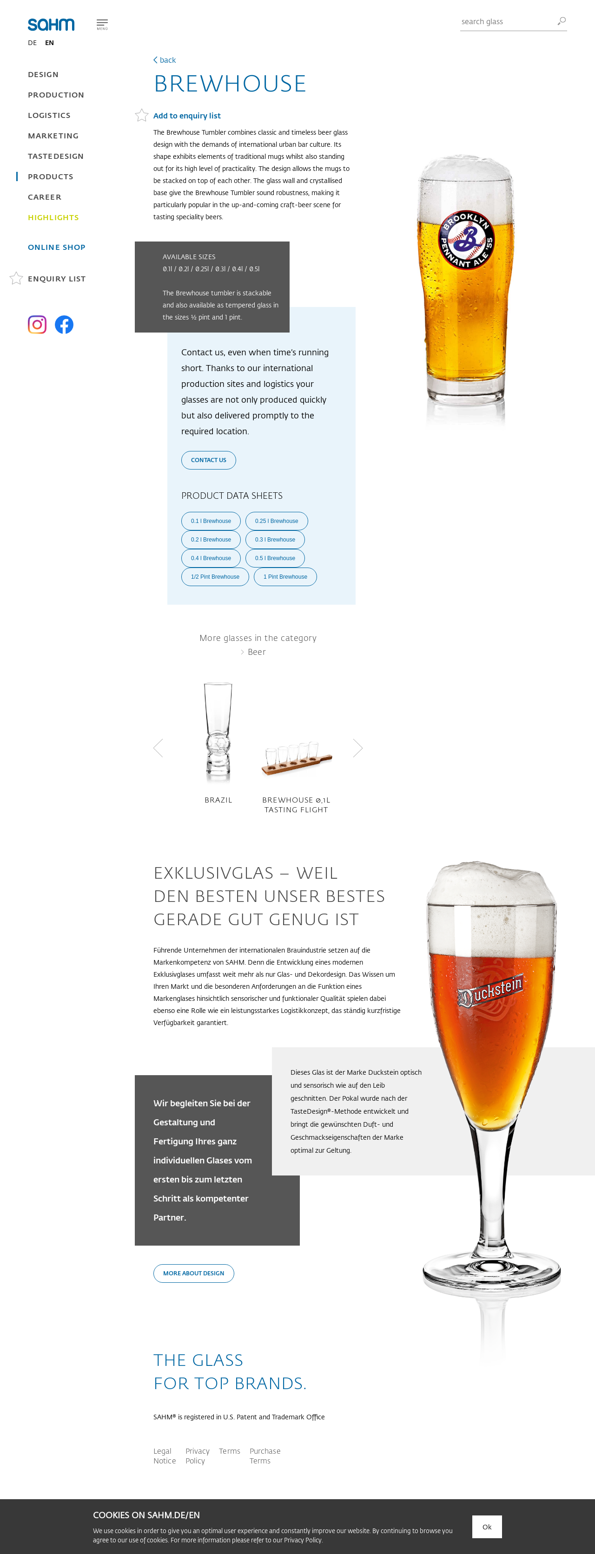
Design (43, 74)
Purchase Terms (265, 1455)
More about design (194, 1273)
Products (50, 176)
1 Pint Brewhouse (285, 577)
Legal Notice (164, 1455)
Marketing (53, 135)
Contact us (208, 460)
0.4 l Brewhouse (211, 558)
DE (32, 42)
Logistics (49, 115)
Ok (487, 1526)
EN (49, 42)
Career (45, 197)
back (168, 60)
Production (56, 94)
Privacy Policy (197, 1455)
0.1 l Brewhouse (211, 521)
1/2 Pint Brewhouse (215, 577)
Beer (257, 651)
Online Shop (57, 247)
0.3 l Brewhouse (275, 539)
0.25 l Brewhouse (276, 521)
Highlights (53, 217)
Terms (229, 1451)
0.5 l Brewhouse (275, 558)
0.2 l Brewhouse (211, 539)
